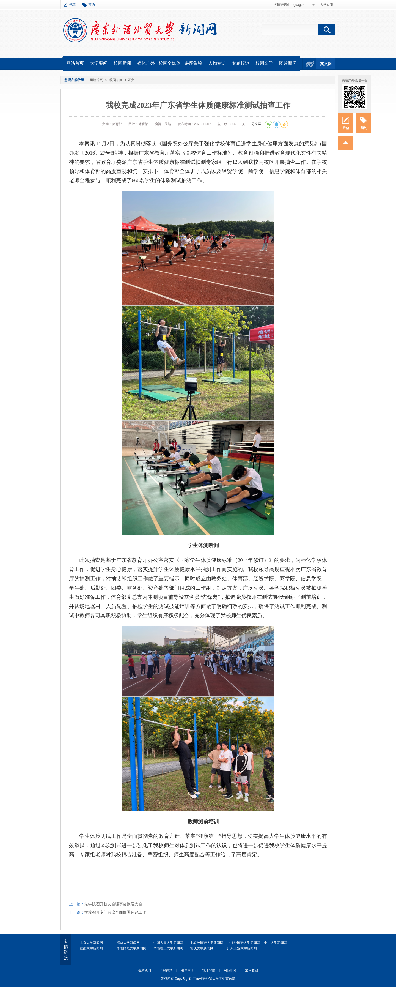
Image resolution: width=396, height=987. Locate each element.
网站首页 (75, 63)
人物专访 (217, 63)
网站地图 (230, 970)
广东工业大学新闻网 (242, 948)
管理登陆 (208, 970)
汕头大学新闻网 (201, 948)
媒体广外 (146, 63)
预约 (91, 5)
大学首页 (326, 5)
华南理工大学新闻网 (168, 948)
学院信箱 (165, 970)
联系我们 (144, 970)
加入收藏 (251, 970)
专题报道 (240, 63)
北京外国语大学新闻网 (206, 943)
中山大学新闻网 (275, 943)
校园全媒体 (170, 63)
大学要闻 (99, 63)
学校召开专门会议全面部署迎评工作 (115, 912)
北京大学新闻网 (91, 943)
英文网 (326, 64)
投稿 (72, 5)
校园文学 (264, 63)
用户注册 (187, 970)
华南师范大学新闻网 (131, 948)
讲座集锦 (193, 63)
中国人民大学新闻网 (168, 943)
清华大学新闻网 (128, 943)
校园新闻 (122, 63)
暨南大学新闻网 (91, 948)
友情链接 (66, 949)
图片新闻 (288, 63)
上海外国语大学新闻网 (243, 943)
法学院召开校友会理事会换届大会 (113, 904)
